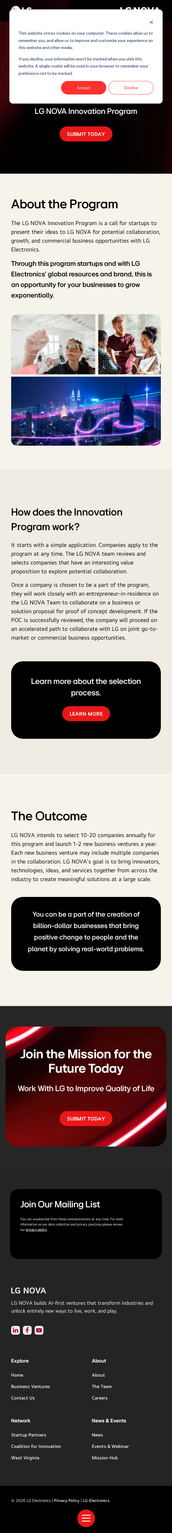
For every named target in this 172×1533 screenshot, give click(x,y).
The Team (102, 1386)
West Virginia (25, 1458)
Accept (83, 87)
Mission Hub (105, 1458)
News (97, 1435)
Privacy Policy (67, 1500)
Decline (131, 87)
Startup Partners (28, 1435)
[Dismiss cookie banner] (151, 22)
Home (17, 1375)
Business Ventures (30, 1386)
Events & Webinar (110, 1446)
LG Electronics (96, 1500)
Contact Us (23, 1398)
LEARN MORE (86, 714)
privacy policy (36, 1230)
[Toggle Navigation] (86, 1518)
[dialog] (86, 56)
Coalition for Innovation (36, 1446)
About (98, 1375)
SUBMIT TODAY (86, 134)
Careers (100, 1398)
